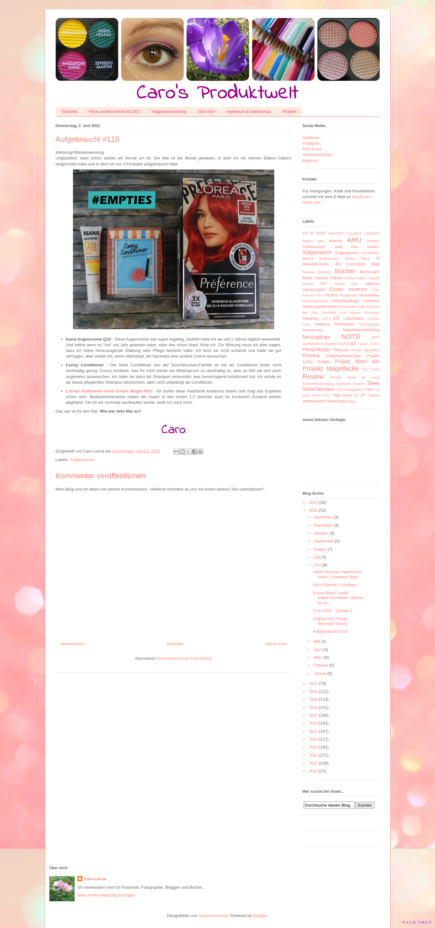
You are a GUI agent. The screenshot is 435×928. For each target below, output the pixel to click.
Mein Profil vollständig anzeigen (106, 895)
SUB (339, 390)
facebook (311, 137)
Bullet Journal (315, 277)
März (318, 657)
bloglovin (311, 160)
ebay (355, 284)
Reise (375, 369)
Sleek (373, 383)
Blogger (260, 915)
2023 (313, 502)
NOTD (351, 336)
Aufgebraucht (82, 459)
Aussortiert (371, 253)
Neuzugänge (316, 337)
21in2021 (353, 233)
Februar (321, 665)
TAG (368, 389)
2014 (313, 739)
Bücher (345, 271)
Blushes (325, 272)
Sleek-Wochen (318, 389)
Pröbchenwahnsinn (343, 355)
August (320, 549)
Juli (317, 557)
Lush (306, 324)
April (318, 649)
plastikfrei (371, 350)
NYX (375, 337)
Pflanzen (341, 349)
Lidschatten (353, 318)
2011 (313, 763)
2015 (313, 731)
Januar (320, 673)
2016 (313, 723)
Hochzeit (329, 312)
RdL (365, 369)
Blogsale (309, 272)
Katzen (355, 312)
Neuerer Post (72, 644)
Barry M (370, 258)
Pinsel (357, 350)
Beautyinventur (316, 264)
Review (313, 376)
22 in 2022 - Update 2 (332, 610)
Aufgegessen (347, 252)
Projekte (289, 111)
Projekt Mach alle (357, 361)
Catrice (336, 277)
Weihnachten (314, 401)
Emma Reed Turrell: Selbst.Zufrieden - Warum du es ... (338, 598)
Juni (317, 565)
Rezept (336, 377)
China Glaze (354, 278)
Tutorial (373, 395)
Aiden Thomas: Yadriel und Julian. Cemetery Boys (337, 574)
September (324, 541)
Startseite (69, 111)
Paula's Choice (369, 344)
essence (358, 289)
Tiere (326, 395)
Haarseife (348, 306)
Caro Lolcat (95, 878)
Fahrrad (308, 295)
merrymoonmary (213, 915)
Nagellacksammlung (169, 111)
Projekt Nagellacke (331, 368)
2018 (313, 707)
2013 (313, 747)
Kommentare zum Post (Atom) (184, 658)
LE (337, 318)
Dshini (339, 283)
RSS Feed (312, 149)
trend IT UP (353, 395)
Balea (349, 258)
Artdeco (373, 241)
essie (375, 290)
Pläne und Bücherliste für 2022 (114, 111)
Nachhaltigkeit (369, 324)
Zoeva (351, 401)
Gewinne (371, 300)
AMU (354, 239)
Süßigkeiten (353, 389)
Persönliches (317, 349)
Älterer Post (276, 644)
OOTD (343, 344)
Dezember (323, 517)
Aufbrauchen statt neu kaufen (341, 246)
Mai (317, 641)
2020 (313, 691)
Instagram (312, 143)
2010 (313, 771)
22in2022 (371, 233)
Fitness (331, 295)
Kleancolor (371, 312)
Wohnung (336, 401)
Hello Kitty (365, 306)
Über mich (206, 111)
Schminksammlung (318, 383)
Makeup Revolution (334, 324)
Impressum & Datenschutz (248, 111)
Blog (375, 264)
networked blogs (317, 154)
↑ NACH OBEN (415, 922)
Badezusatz (328, 258)
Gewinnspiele (315, 306)
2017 (313, 715)
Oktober (321, 533)
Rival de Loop (363, 377)
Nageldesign (313, 330)
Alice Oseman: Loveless (334, 584)
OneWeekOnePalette (320, 344)
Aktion (308, 241)
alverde (335, 240)
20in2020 (335, 233)
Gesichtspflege (345, 300)
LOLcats (373, 318)
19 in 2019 (314, 233)
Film (319, 295)
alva (320, 241)
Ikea (343, 312)
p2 (353, 343)
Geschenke (369, 295)
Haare (333, 306)
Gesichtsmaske (315, 301)
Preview (311, 355)
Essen (336, 289)
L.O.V (326, 318)
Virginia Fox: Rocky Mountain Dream (330, 621)
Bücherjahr (370, 272)
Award (308, 258)
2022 (313, 510)
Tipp (336, 395)
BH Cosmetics (350, 264)
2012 (313, 755)
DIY (324, 283)
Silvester (359, 384)
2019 (313, 699)
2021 (313, 683)
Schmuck (343, 383)
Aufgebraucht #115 (330, 631)
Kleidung (311, 318)
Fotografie (348, 295)
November (323, 525)
